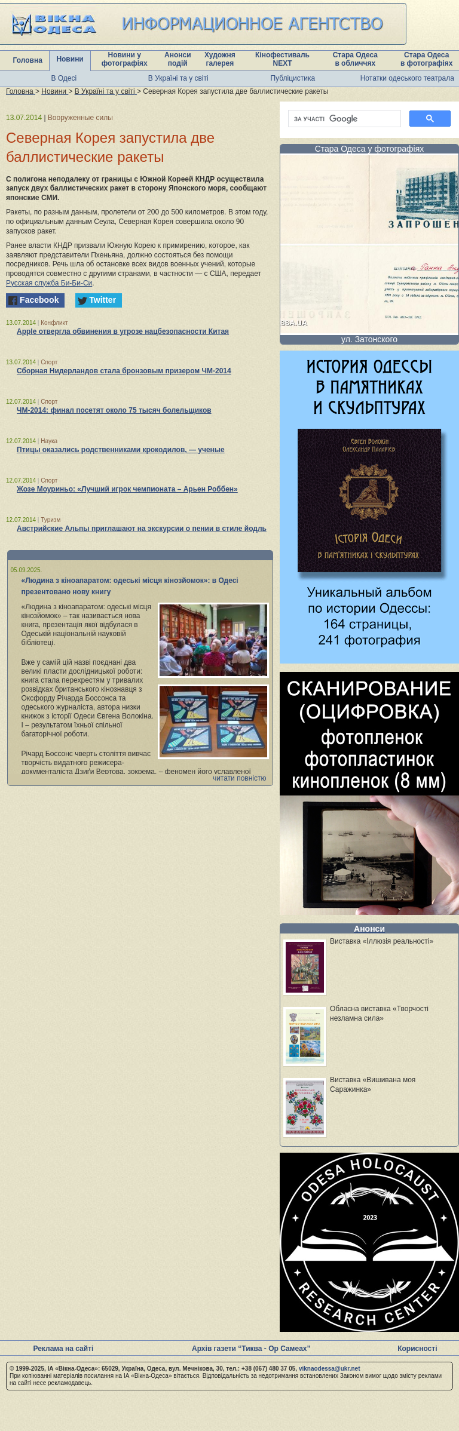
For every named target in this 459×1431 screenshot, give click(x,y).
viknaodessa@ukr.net (329, 1368)
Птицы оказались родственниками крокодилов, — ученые (121, 450)
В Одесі (63, 78)
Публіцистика (292, 78)
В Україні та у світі (178, 78)
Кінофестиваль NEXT (282, 59)
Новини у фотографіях (125, 59)
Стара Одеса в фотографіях (426, 59)
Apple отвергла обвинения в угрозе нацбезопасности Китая (123, 331)
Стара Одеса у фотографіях (369, 148)
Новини (69, 59)
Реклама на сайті (63, 1348)
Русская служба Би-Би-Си (49, 283)
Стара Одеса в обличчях (355, 59)
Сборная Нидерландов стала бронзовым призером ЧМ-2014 (124, 371)
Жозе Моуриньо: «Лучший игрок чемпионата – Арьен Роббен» (127, 489)
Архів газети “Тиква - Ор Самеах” (251, 1348)
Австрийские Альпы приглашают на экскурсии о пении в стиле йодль (142, 528)
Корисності (417, 1348)
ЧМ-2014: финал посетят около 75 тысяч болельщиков (114, 410)
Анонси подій (177, 59)
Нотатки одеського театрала (407, 78)
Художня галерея (219, 59)
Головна (27, 60)
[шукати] (343, 118)
